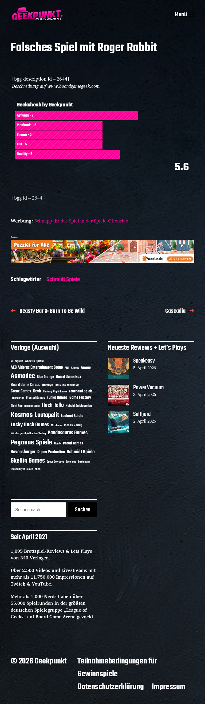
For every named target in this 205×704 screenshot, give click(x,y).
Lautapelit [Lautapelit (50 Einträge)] (47, 415)
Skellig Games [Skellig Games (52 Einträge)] (28, 461)
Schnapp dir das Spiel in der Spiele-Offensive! (82, 221)
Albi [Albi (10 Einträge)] (67, 368)
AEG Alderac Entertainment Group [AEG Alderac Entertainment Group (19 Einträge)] (37, 367)
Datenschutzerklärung (110, 687)
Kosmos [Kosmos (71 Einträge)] (22, 415)
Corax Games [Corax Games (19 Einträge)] (21, 391)
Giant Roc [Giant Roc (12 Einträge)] (16, 406)
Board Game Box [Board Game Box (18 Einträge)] (68, 377)
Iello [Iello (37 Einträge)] (59, 405)
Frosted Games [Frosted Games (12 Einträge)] (35, 398)
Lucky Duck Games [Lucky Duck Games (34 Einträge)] (30, 425)
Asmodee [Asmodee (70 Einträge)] (23, 376)
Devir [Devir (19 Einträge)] (37, 391)
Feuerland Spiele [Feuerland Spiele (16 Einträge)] (80, 391)
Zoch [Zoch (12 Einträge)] (38, 469)
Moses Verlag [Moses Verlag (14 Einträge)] (73, 425)
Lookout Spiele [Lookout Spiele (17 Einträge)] (72, 416)
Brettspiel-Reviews (44, 551)
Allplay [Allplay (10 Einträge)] (75, 368)
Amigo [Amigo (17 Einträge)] (86, 368)
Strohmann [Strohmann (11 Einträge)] (84, 461)
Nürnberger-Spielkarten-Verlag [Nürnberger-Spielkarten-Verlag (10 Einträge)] (28, 433)
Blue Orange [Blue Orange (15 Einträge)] (45, 377)
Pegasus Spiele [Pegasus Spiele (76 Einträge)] (31, 442)
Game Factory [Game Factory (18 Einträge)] (80, 398)
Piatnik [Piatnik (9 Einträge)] (57, 444)
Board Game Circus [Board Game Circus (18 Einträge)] (25, 385)
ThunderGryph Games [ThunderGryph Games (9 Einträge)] (22, 469)
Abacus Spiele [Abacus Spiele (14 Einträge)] (34, 361)
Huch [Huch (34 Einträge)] (47, 405)
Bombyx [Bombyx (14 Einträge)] (47, 385)
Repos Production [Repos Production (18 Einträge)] (51, 452)
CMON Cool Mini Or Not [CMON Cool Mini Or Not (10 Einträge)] (67, 385)
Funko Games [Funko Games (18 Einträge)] (57, 398)
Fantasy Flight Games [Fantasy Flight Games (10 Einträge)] (55, 391)
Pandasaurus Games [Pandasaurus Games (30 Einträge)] (68, 433)
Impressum (169, 687)
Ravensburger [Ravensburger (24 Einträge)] (23, 452)
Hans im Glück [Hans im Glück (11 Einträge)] (32, 406)
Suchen (82, 509)
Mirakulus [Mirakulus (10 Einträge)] (56, 425)
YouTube (41, 583)
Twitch (18, 583)
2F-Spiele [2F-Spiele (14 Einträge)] (17, 361)
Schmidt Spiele (63, 280)
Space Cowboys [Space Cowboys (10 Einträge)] (55, 462)
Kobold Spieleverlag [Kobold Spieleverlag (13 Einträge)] (79, 406)
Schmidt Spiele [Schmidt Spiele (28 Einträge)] (81, 452)
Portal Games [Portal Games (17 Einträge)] (73, 443)
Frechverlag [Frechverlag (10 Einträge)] (17, 398)
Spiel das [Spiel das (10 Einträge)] (71, 462)
